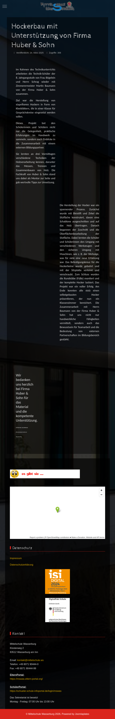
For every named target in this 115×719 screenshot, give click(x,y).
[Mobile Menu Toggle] (4, 6)
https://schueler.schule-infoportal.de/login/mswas (35, 691)
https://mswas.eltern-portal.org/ (26, 679)
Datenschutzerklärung (21, 564)
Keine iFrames (57, 513)
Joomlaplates (82, 714)
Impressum (16, 558)
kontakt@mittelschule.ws (30, 660)
